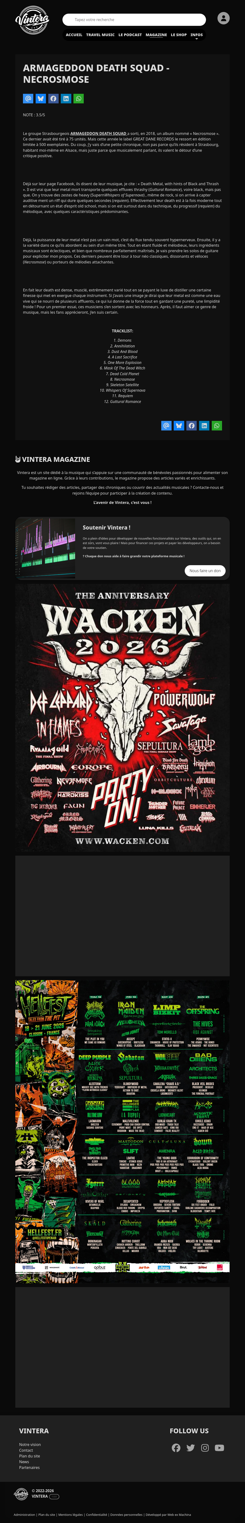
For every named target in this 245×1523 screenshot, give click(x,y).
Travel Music (100, 34)
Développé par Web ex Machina (168, 1514)
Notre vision (30, 1444)
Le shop (179, 34)
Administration (24, 1514)
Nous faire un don (205, 570)
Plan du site (29, 1456)
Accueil (74, 34)
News (24, 1461)
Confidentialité (96, 1514)
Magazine (156, 34)
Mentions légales (70, 1514)
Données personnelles (126, 1514)
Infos (197, 34)
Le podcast (130, 34)
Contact (26, 1450)
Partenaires (29, 1467)
